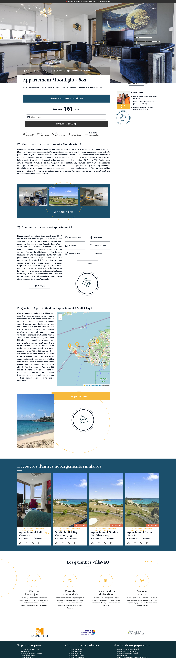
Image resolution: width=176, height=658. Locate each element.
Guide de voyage (98, 8)
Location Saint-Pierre (75, 614)
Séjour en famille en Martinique (127, 614)
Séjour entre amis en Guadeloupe (127, 612)
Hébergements (67, 8)
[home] (29, 8)
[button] (77, 307)
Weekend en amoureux (28, 618)
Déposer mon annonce (109, 643)
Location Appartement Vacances (31, 616)
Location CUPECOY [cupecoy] (69, 88)
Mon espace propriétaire (109, 654)
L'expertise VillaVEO (108, 639)
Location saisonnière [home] (31, 88)
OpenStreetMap (97, 348)
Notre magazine (115, 8)
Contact (127, 8)
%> (30, 632)
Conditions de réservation (137, 114)
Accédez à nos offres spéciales (99, 1)
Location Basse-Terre (75, 616)
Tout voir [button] (40, 249)
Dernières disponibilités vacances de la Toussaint (132, 620)
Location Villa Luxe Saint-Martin (127, 616)
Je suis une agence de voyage (135, 639)
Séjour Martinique (122, 618)
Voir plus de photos (63, 175)
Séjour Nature (25, 614)
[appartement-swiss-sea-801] (142, 472)
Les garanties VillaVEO (61, 643)
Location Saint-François (76, 618)
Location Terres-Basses (76, 620)
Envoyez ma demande (137, 105)
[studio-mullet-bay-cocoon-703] (70, 472)
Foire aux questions (84, 639)
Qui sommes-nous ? (60, 639)
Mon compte (129, 643)
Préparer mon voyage (84, 647)
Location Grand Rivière (76, 612)
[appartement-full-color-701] (34, 472)
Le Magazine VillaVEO (85, 643)
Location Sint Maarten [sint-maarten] (50, 88)
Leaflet (87, 348)
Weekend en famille (27, 620)
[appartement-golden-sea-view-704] (106, 472)
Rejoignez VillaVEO (60, 647)
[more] (151, 525)
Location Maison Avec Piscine (30, 612)
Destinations (82, 8)
